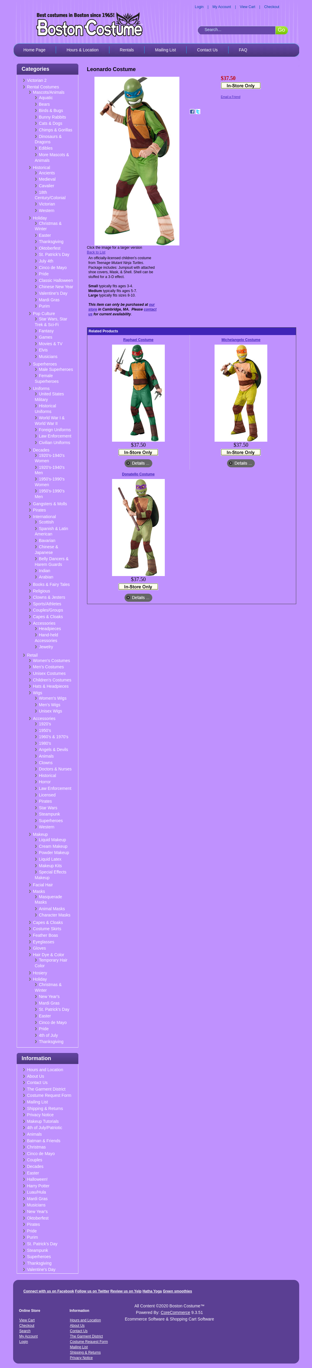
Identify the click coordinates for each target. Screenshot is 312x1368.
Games (45, 337)
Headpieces (50, 628)
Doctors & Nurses (55, 769)
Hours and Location (45, 1069)
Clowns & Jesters (49, 597)
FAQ (243, 49)
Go (281, 30)
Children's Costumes (52, 680)
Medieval (47, 179)
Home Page (35, 49)
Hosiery (40, 973)
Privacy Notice (40, 1114)
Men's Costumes (48, 666)
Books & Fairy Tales (51, 584)
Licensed (47, 795)
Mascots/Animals (49, 92)
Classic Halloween (56, 280)
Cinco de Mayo (53, 267)
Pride (44, 273)
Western (47, 210)
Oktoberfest (49, 248)
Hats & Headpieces (51, 686)
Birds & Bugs (51, 110)
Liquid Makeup (52, 839)
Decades (41, 450)
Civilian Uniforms (54, 442)
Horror (45, 781)
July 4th (46, 261)
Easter (45, 235)
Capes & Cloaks (48, 616)
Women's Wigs (53, 698)
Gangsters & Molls (50, 503)
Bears (44, 104)
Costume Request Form (49, 1095)
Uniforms (41, 388)
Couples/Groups (48, 610)
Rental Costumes (43, 87)
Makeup (40, 834)
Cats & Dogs (51, 123)
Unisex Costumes (49, 673)
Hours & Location (82, 49)
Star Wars (48, 807)
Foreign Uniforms (55, 429)
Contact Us (207, 49)
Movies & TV (51, 343)
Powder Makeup (54, 852)
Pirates (39, 510)
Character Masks (55, 915)
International (44, 516)
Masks (39, 891)
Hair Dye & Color (48, 954)
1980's (45, 743)
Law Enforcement (55, 436)
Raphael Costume (138, 340)
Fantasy (46, 330)
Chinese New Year (56, 286)
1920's (45, 723)
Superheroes (45, 364)
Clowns (46, 762)
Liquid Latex (50, 859)
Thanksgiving (51, 241)
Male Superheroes (56, 369)
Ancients (47, 173)
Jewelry (46, 646)
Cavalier (46, 185)
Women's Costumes (51, 660)
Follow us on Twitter (92, 1291)
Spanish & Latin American (51, 531)
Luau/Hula (36, 1192)
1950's (45, 730)
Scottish (46, 522)
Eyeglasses (44, 941)
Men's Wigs (49, 704)
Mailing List (165, 49)
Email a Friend (230, 97)
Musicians (48, 356)
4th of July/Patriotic (44, 1127)
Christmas (36, 1147)
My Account (221, 7)
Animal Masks (52, 908)
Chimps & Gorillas (55, 130)
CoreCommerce (175, 1312)
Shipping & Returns (45, 1108)
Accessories (44, 623)
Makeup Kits (50, 865)
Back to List (96, 252)
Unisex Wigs (50, 711)
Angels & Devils (53, 749)
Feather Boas (45, 935)
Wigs (37, 692)
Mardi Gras (49, 299)
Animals (46, 756)
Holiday (40, 218)
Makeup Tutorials (43, 1121)
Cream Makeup (53, 846)
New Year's (49, 996)
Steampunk (49, 814)
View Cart (247, 7)
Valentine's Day (53, 293)
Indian (44, 570)
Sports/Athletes (47, 603)
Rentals (127, 49)
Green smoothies (177, 1291)
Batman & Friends (43, 1140)
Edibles (46, 148)
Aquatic (46, 97)
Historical (41, 167)
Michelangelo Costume (240, 340)
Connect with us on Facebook (49, 1291)
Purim (44, 306)
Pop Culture (44, 313)
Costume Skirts (47, 928)
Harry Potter (38, 1185)
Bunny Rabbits (52, 117)
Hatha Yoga (152, 1291)
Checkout (271, 7)
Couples (34, 1159)
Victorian (47, 204)
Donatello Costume (138, 474)
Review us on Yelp (125, 1291)
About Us (35, 1076)
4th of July (48, 1035)
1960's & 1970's (54, 736)
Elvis (43, 350)
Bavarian (47, 540)
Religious (41, 591)
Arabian (46, 577)
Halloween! (37, 1179)
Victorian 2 (37, 80)
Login (199, 7)
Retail (32, 655)
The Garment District (46, 1089)
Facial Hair (43, 884)
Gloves (39, 948)
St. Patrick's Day (54, 254)
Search (25, 1331)
